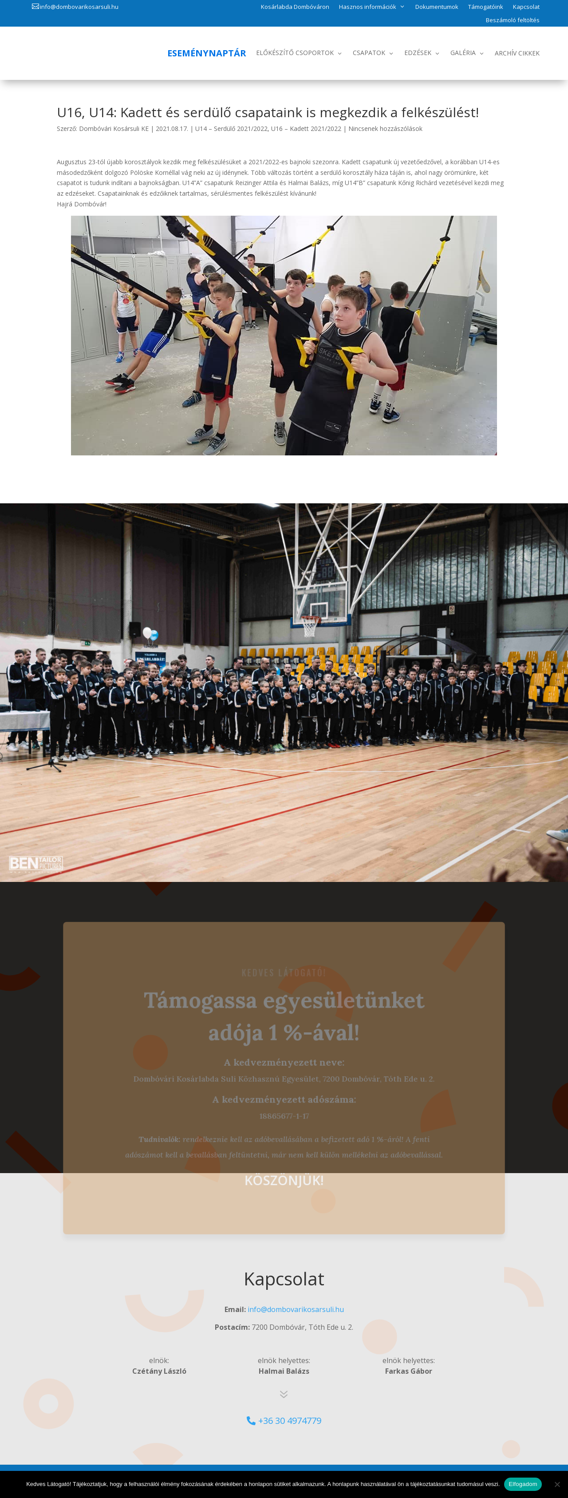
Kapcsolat (526, 7)
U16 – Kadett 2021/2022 (306, 128)
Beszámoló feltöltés (513, 20)
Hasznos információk (367, 7)
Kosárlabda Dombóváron (295, 7)
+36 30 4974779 (289, 1421)
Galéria (463, 52)
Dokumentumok (436, 7)
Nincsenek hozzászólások (385, 128)
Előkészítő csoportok (295, 52)
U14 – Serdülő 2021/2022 (231, 128)
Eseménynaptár (206, 53)
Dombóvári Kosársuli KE (114, 128)
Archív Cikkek (517, 53)
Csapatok (369, 52)
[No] (556, 1484)
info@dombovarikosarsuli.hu (79, 7)
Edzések (417, 52)
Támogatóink (485, 7)
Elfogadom (523, 1484)
